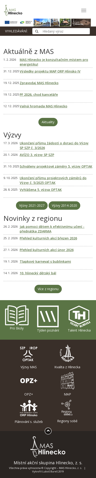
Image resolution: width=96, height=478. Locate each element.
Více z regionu (48, 289)
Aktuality (48, 122)
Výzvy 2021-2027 (31, 205)
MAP (68, 384)
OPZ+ (29, 384)
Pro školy (17, 317)
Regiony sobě (68, 411)
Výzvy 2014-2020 (64, 205)
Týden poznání (47, 318)
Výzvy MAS (29, 356)
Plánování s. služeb (29, 411)
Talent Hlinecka (79, 318)
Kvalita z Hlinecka (68, 356)
